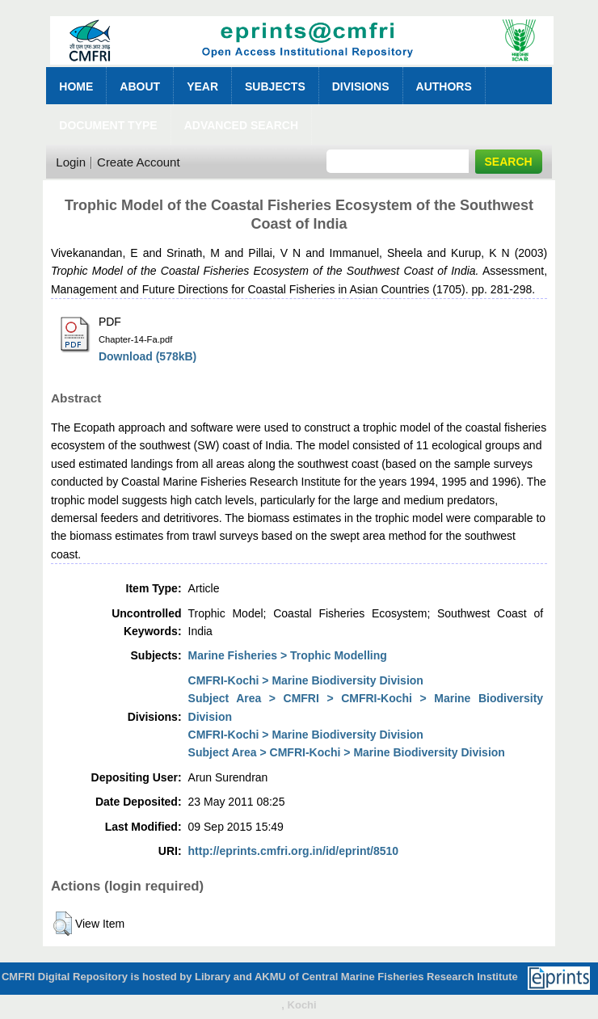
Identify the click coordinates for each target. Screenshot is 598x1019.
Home (76, 86)
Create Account (138, 162)
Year (202, 86)
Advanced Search (241, 125)
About (140, 86)
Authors (444, 86)
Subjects (275, 86)
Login (71, 162)
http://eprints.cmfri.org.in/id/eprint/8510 (293, 850)
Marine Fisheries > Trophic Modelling (287, 655)
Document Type (108, 125)
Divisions (361, 86)
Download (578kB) (147, 356)
